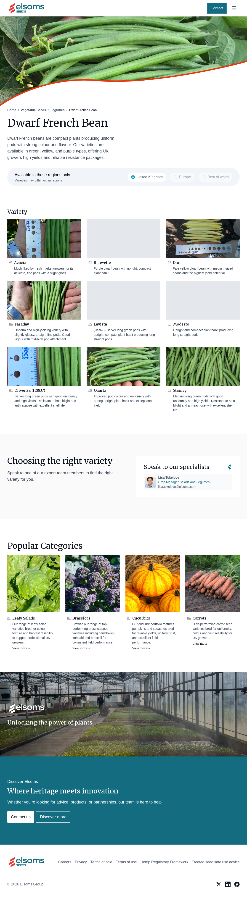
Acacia (20, 262)
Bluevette (102, 262)
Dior (177, 262)
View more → (21, 648)
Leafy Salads (23, 618)
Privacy (81, 862)
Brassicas (81, 618)
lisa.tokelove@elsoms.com (177, 486)
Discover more (53, 817)
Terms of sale (101, 862)
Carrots (200, 618)
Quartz (100, 390)
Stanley (180, 390)
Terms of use (126, 862)
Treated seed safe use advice (216, 862)
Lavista (100, 324)
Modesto (181, 324)
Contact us (21, 817)
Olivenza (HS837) (29, 390)
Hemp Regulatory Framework (164, 862)
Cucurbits (141, 618)
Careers (64, 862)
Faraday (22, 324)
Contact (217, 8)
